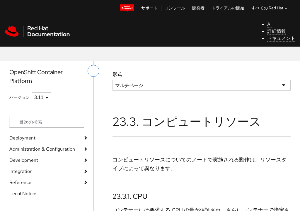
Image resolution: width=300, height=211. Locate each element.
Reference (20, 182)
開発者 (198, 8)
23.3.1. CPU (129, 196)
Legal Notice (22, 193)
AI (269, 24)
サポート (149, 8)
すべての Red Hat (270, 8)
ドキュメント (281, 38)
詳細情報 (276, 31)
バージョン (19, 97)
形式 (117, 74)
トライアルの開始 (228, 8)
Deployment (22, 138)
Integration (21, 171)
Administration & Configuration (42, 149)
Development (23, 160)
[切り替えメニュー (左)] (93, 71)
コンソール (175, 8)
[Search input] (46, 122)
